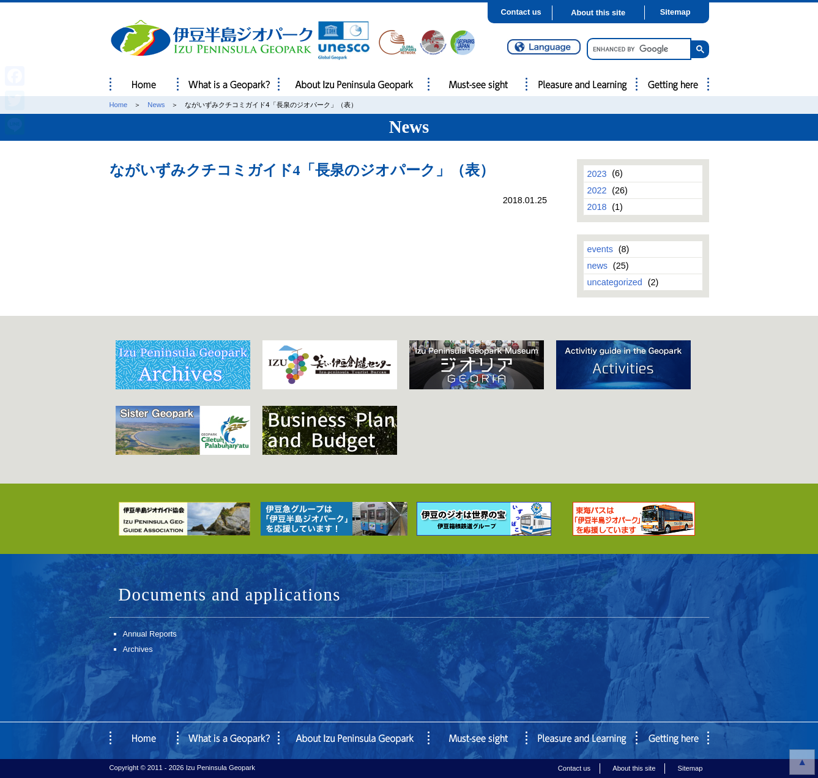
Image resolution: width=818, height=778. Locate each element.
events (599, 249)
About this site (598, 12)
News (156, 104)
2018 (596, 207)
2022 (596, 190)
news (597, 266)
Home (119, 104)
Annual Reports (150, 633)
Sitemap (675, 12)
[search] (638, 49)
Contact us (521, 12)
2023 (596, 173)
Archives (138, 649)
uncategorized (614, 282)
